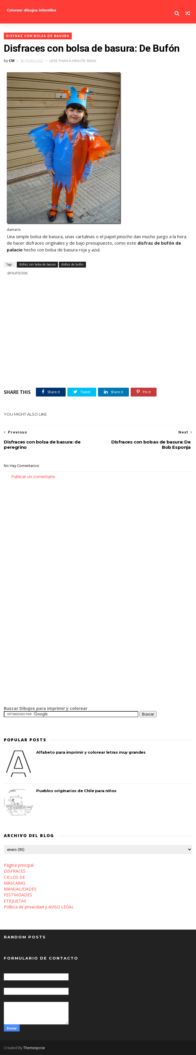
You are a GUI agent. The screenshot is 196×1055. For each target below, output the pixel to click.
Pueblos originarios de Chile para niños (76, 790)
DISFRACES (15, 871)
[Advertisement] (73, 282)
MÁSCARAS (15, 883)
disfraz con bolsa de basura (37, 36)
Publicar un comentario (33, 476)
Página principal (19, 865)
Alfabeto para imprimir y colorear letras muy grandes (90, 752)
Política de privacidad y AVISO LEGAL (39, 907)
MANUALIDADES (20, 889)
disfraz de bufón (72, 264)
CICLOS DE (14, 877)
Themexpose (34, 1047)
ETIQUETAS (15, 901)
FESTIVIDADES (18, 895)
